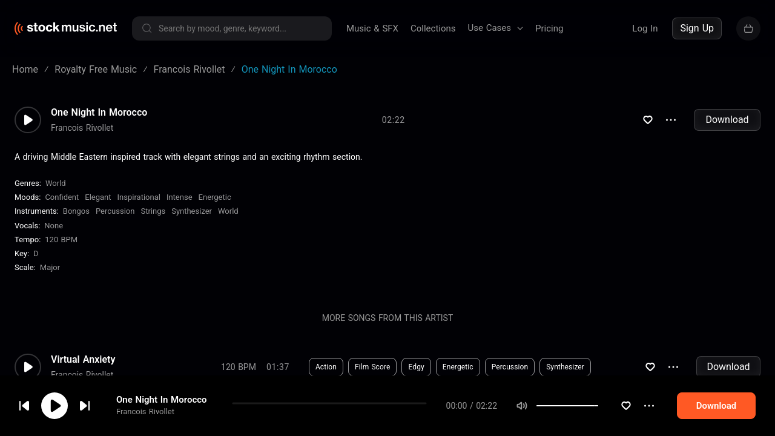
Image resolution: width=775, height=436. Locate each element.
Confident (62, 197)
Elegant (98, 197)
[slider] (621, 410)
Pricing (549, 28)
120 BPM (61, 239)
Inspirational (138, 197)
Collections (433, 28)
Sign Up (697, 28)
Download (726, 119)
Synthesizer (191, 211)
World (55, 183)
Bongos (76, 211)
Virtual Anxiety (83, 360)
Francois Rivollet (145, 416)
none (53, 225)
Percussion (115, 211)
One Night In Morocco (161, 404)
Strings (152, 211)
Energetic (215, 197)
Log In (645, 28)
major (50, 267)
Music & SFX (372, 28)
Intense (180, 197)
